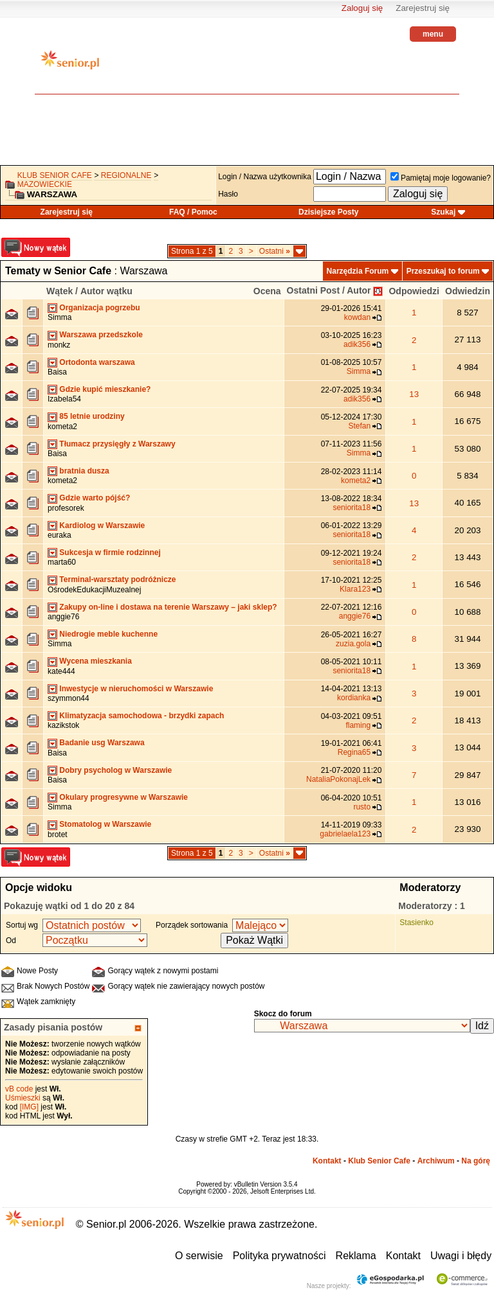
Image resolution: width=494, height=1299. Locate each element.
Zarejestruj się (423, 8)
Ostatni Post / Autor (329, 290)
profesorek (66, 508)
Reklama (356, 1255)
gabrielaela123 (345, 833)
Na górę (475, 1160)
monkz (59, 344)
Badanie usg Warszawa (101, 742)
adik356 (356, 344)
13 (414, 394)
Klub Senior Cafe (54, 175)
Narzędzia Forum (358, 271)
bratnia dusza (84, 470)
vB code (19, 1088)
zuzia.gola (353, 643)
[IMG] (29, 1106)
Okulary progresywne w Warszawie (123, 797)
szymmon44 (68, 698)
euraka (59, 535)
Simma (59, 317)
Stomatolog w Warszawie (105, 824)
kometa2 (62, 426)
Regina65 (354, 752)
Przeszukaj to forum (443, 271)
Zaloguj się (362, 8)
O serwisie (199, 1255)
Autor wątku (106, 291)
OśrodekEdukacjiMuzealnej (94, 589)
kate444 (61, 671)
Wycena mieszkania (95, 661)
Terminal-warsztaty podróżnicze (117, 579)
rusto (361, 806)
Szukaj (443, 212)
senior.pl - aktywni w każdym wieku (70, 64)
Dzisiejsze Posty (328, 212)
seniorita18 (351, 507)
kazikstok (63, 725)
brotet (58, 834)
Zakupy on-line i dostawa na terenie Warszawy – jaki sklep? (168, 607)
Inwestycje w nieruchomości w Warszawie (136, 688)
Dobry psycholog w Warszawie (115, 770)
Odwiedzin (467, 291)
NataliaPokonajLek (338, 779)
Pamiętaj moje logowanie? (440, 177)
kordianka (353, 697)
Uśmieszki (23, 1097)
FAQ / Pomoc (193, 212)
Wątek (59, 291)
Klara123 (355, 589)
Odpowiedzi (414, 291)
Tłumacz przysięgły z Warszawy (117, 443)
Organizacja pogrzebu (99, 307)
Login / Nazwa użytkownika (264, 176)
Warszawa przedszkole (101, 334)
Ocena (267, 291)
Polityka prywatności (279, 1255)
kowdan (357, 317)
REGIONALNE (126, 175)
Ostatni (274, 251)
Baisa (57, 371)
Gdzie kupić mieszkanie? (105, 389)
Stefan (359, 425)
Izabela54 (64, 398)
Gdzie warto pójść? (94, 497)
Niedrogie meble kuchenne (108, 634)
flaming (357, 725)
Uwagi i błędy (460, 1255)
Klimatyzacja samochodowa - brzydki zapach (141, 715)
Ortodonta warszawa (96, 362)
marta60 (62, 562)
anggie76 (63, 616)
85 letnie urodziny (91, 416)
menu (433, 34)
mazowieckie (44, 184)
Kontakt (327, 1160)
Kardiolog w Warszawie (102, 525)
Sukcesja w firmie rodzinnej (109, 552)
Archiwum (436, 1160)
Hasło (228, 194)
